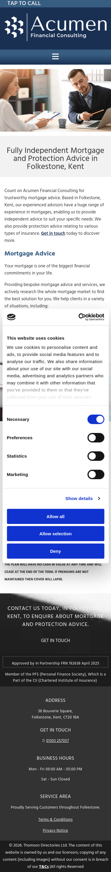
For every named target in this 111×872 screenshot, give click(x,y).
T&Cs (44, 866)
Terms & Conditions (55, 820)
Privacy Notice (55, 831)
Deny (55, 550)
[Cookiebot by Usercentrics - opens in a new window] (79, 317)
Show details (79, 498)
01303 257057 (57, 741)
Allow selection (55, 533)
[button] (55, 641)
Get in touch (53, 233)
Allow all (55, 516)
